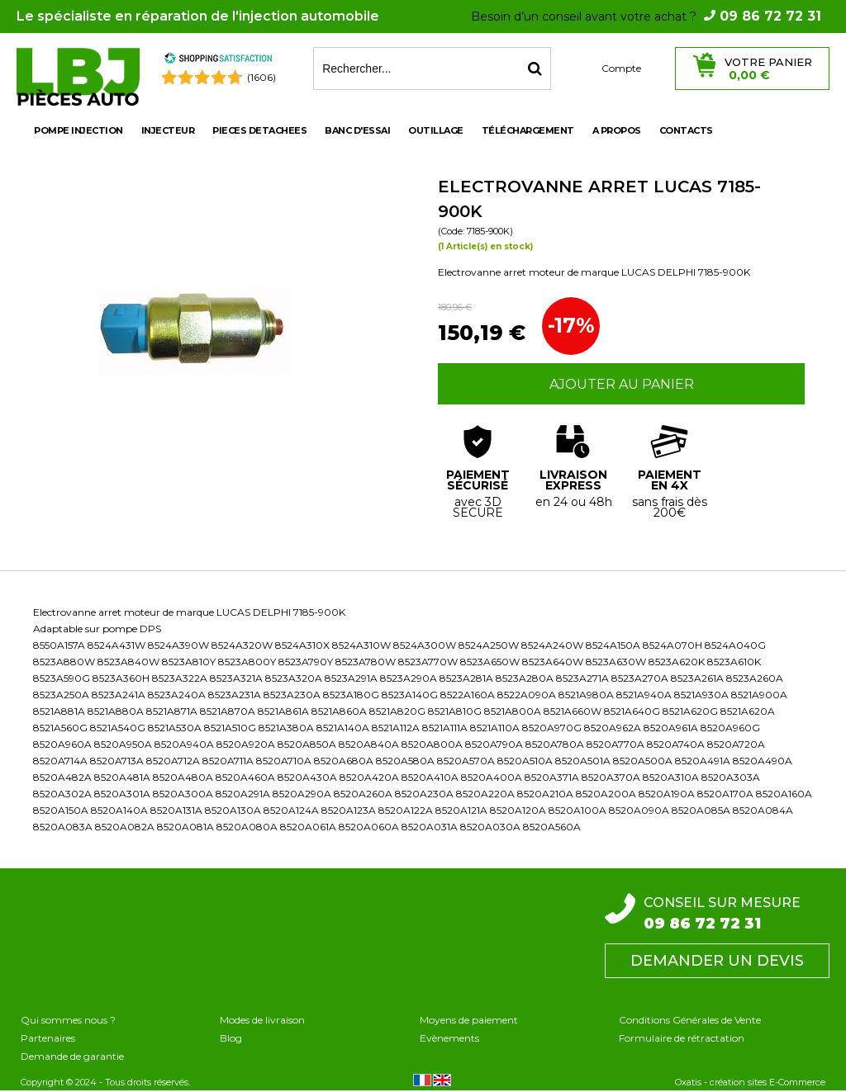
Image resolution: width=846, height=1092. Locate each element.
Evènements (449, 1038)
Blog (231, 1038)
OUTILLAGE (435, 130)
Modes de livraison (262, 1020)
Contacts (686, 130)
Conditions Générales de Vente (690, 1020)
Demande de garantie (72, 1056)
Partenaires (48, 1038)
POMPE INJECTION (78, 130)
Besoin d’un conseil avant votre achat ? (646, 16)
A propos (616, 130)
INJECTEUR (168, 130)
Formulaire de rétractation (681, 1038)
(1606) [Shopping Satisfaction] (261, 77)
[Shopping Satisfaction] (218, 60)
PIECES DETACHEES (259, 130)
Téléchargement (528, 130)
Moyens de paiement (469, 1020)
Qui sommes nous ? (68, 1020)
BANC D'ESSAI (357, 130)
